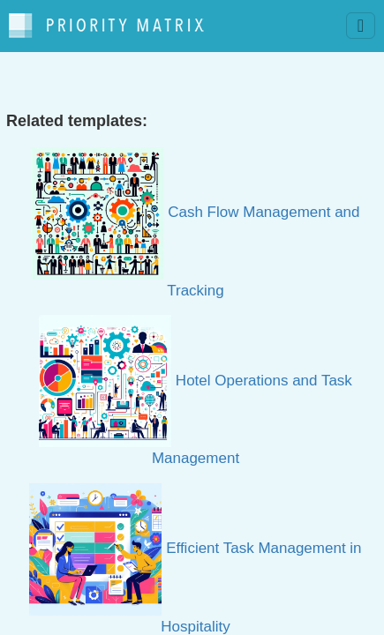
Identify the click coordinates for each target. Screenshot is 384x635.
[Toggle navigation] (360, 25)
